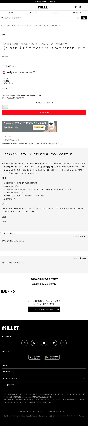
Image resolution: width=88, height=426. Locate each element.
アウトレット (77, 13)
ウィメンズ (33, 13)
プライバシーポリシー (37, 412)
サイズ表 (11, 98)
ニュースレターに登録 (44, 309)
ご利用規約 (21, 412)
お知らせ (52, 2)
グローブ (12, 26)
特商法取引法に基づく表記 (57, 412)
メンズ (11, 13)
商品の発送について (12, 140)
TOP (2, 26)
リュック (55, 13)
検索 (84, 18)
